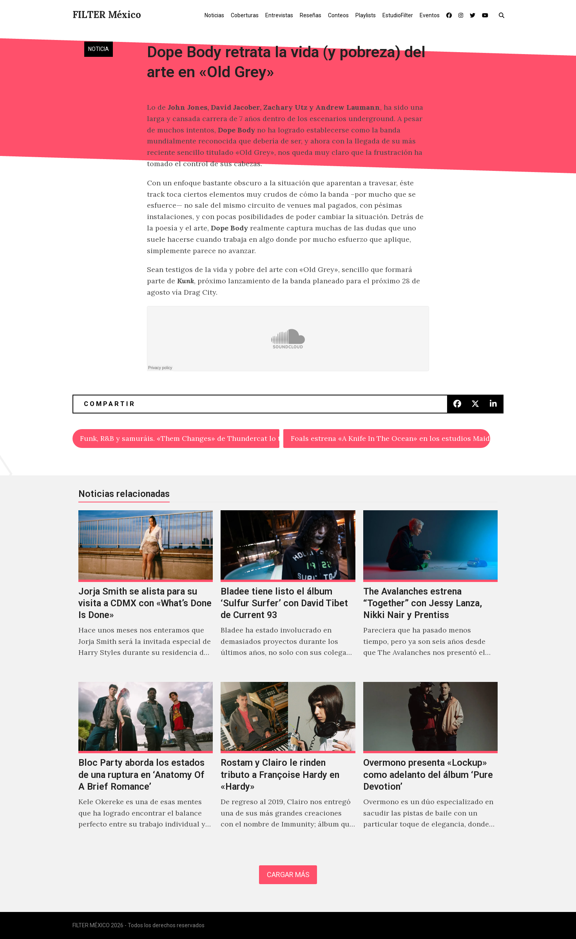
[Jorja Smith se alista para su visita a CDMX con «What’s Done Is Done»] (145, 592)
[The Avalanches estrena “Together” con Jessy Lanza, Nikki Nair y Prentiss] (430, 592)
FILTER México (106, 15)
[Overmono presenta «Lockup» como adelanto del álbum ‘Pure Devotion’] (430, 764)
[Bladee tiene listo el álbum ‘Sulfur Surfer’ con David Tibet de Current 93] (288, 592)
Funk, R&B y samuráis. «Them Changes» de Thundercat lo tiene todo (179, 438)
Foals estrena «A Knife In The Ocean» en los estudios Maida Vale (390, 438)
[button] (503, 15)
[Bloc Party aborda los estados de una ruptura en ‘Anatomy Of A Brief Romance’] (145, 764)
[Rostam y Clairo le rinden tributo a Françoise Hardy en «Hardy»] (288, 764)
